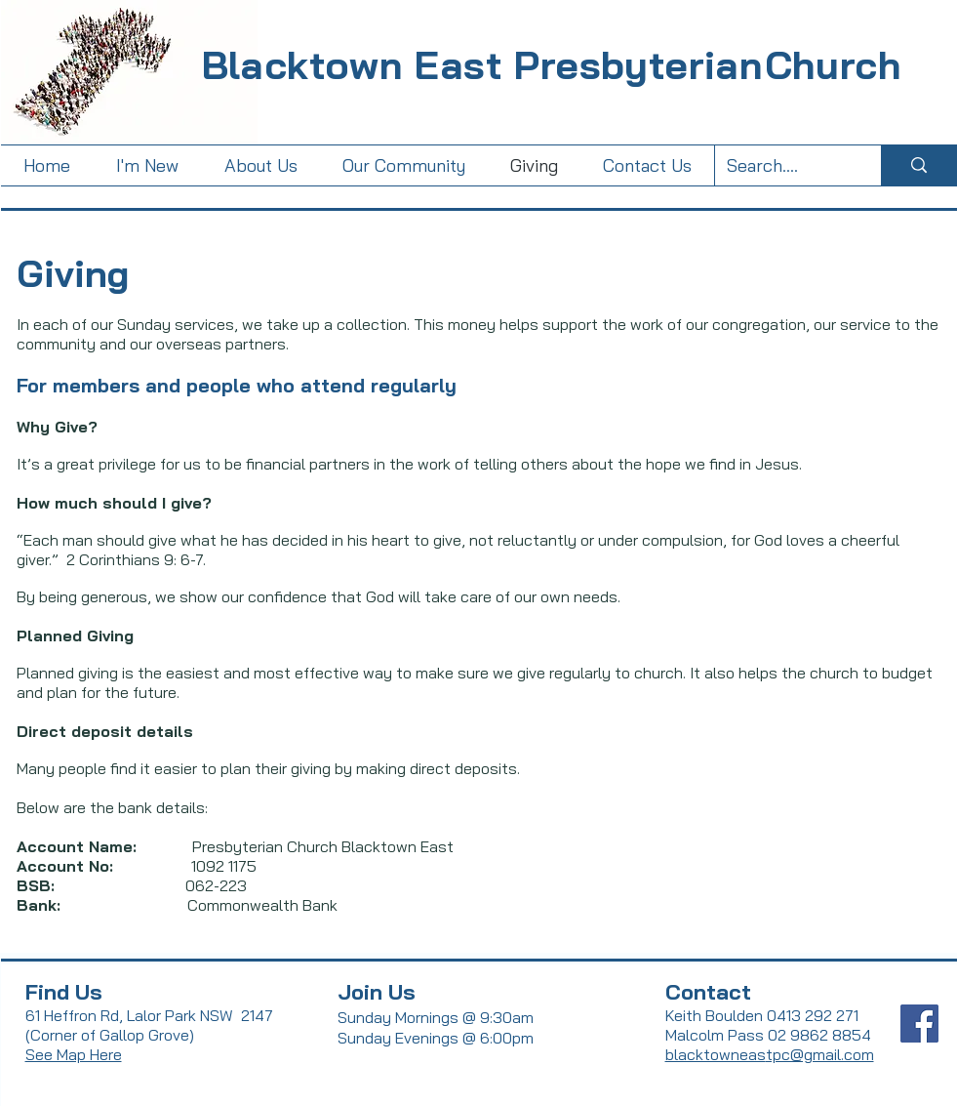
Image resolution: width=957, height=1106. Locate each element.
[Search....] (784, 165)
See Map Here (73, 1054)
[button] (261, 165)
